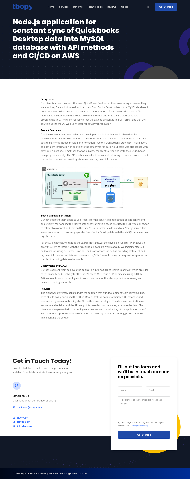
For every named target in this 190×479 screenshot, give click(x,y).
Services (64, 6)
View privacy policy (139, 425)
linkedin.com (22, 426)
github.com (21, 421)
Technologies (95, 6)
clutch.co (20, 417)
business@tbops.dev (27, 407)
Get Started (166, 6)
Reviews (111, 6)
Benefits (78, 6)
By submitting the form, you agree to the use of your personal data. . (141, 424)
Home (51, 6)
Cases (124, 6)
